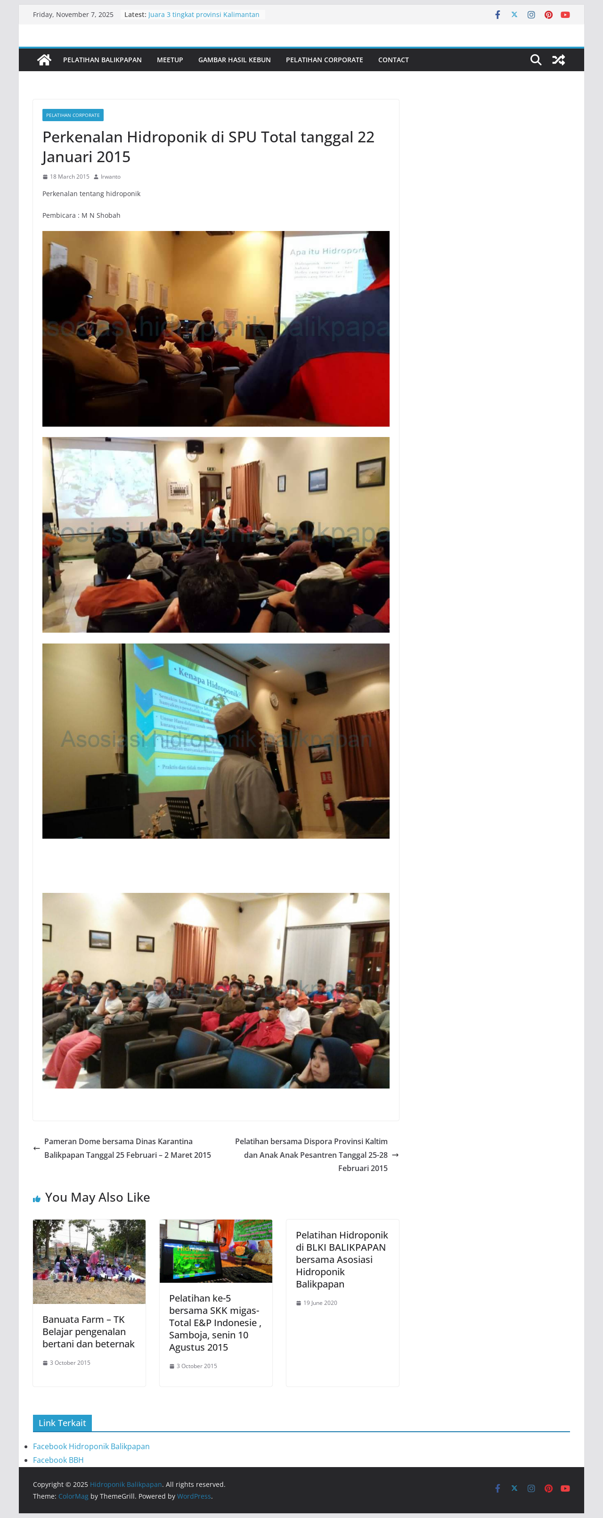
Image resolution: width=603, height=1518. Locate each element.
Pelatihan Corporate (324, 59)
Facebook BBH (58, 1460)
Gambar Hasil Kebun (234, 59)
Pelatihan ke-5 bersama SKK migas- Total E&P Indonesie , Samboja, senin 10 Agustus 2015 (215, 1322)
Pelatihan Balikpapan (102, 59)
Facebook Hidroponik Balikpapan (91, 1446)
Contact (393, 59)
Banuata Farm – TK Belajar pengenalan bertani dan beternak (88, 1331)
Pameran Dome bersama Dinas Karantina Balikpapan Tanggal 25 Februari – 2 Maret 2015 (122, 1148)
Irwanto (111, 177)
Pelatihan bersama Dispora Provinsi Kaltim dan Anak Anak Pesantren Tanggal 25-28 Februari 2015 (317, 1155)
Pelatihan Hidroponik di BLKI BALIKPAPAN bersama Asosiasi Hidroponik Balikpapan (342, 1259)
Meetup (170, 59)
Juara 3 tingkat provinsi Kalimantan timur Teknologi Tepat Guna (204, 19)
